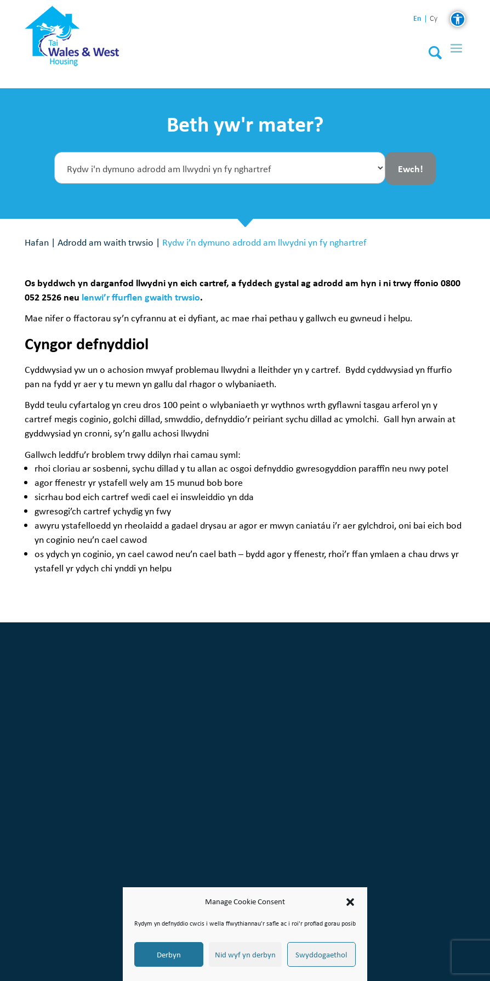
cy (433, 18)
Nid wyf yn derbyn (245, 955)
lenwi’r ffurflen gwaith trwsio (141, 297)
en (417, 18)
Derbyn (169, 955)
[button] (350, 902)
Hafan (37, 242)
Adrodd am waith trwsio (105, 242)
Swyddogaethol (321, 955)
